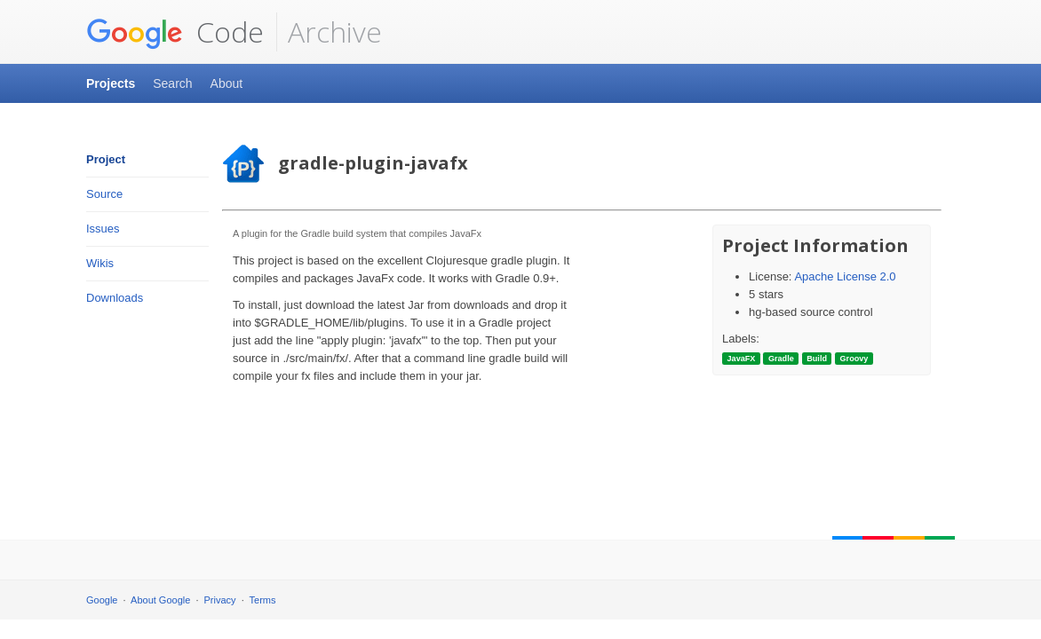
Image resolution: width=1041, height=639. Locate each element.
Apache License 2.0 (844, 276)
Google (101, 600)
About (227, 83)
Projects (110, 83)
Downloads (114, 297)
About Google (160, 600)
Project (105, 159)
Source (104, 194)
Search (172, 83)
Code (175, 31)
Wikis (100, 263)
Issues (103, 228)
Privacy (220, 600)
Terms (263, 600)
